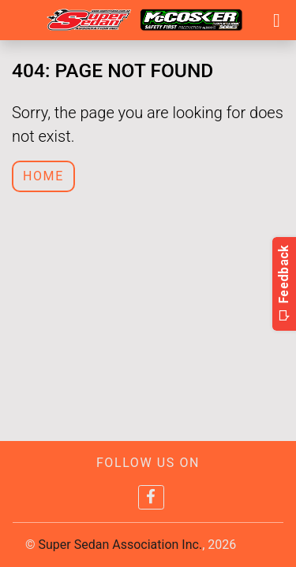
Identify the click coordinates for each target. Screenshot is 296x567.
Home (43, 176)
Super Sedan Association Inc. (121, 544)
